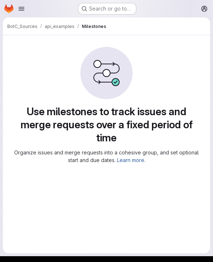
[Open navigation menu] (21, 9)
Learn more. (131, 160)
